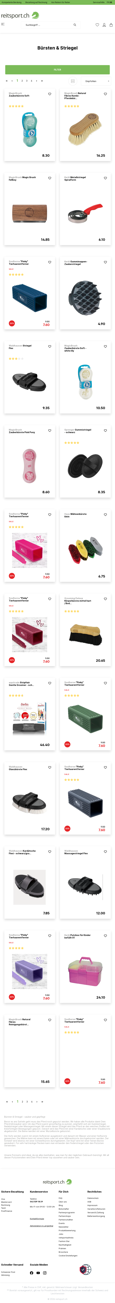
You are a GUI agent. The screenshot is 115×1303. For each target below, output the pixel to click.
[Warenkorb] (110, 25)
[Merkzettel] (97, 25)
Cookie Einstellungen (68, 1256)
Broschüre (63, 1252)
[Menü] (4, 24)
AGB (89, 1202)
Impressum (92, 1205)
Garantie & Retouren (96, 1209)
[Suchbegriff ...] (46, 24)
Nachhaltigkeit (65, 1245)
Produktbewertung (67, 1230)
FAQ (60, 1198)
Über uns (63, 1202)
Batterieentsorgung (96, 1216)
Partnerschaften (66, 1220)
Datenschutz (93, 1198)
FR (108, 1)
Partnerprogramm (67, 1212)
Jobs (61, 1234)
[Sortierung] (96, 81)
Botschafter (64, 1209)
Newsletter (64, 1227)
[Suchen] (76, 24)
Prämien (62, 1248)
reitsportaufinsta (66, 1238)
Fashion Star (64, 1241)
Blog (61, 1205)
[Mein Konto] (104, 25)
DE (111, 1)
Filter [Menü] (57, 69)
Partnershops (65, 1216)
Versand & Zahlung (95, 1212)
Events (62, 1223)
